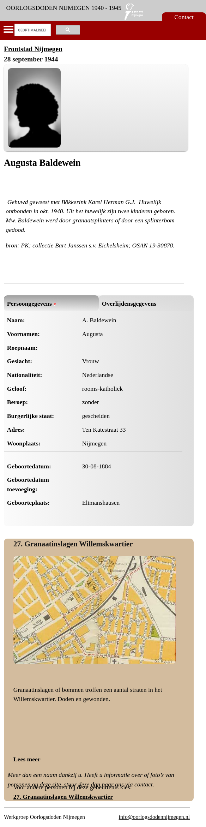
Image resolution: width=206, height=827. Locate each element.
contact (143, 784)
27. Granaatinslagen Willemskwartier (73, 544)
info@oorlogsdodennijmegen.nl (154, 817)
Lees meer (27, 759)
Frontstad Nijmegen (33, 49)
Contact (184, 16)
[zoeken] (32, 30)
